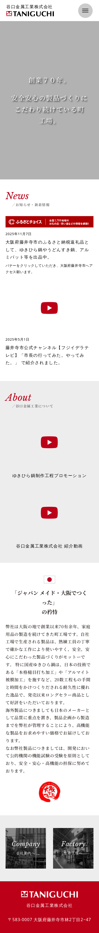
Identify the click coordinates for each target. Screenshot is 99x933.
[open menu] (85, 10)
